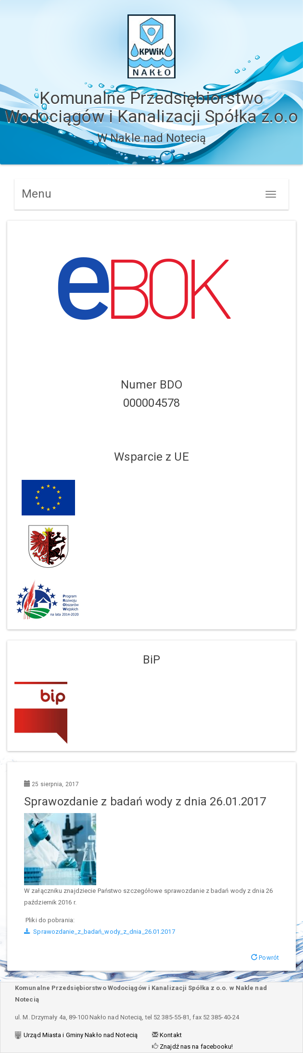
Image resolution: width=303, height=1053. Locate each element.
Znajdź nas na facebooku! (195, 1046)
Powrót (265, 957)
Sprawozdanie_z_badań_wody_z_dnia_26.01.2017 (99, 931)
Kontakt (170, 1035)
